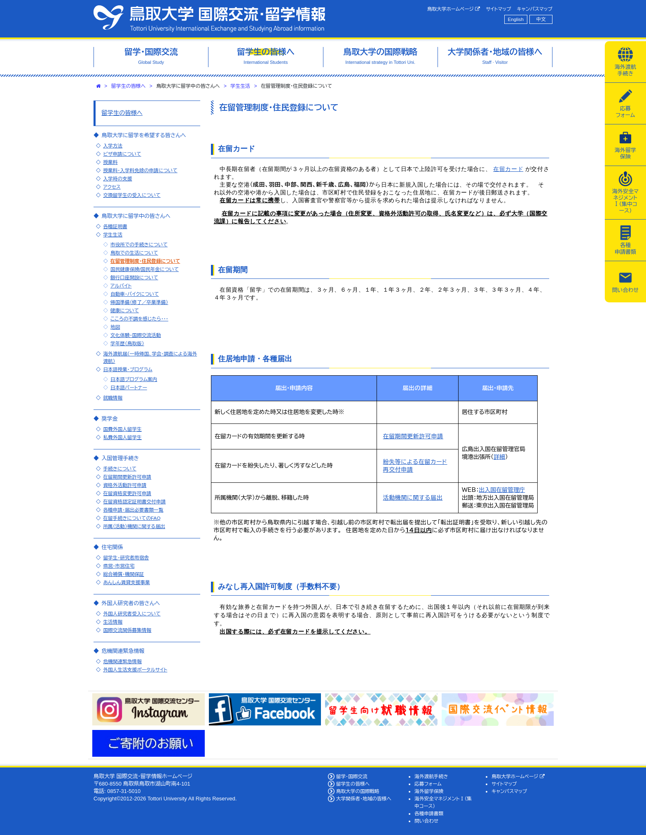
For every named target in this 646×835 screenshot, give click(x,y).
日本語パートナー (128, 387)
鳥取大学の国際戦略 (357, 791)
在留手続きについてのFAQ (131, 518)
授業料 (110, 162)
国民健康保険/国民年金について (144, 269)
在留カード (508, 169)
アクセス (111, 186)
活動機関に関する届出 (413, 498)
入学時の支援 (117, 178)
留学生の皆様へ (128, 86)
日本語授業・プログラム (127, 369)
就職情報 (112, 397)
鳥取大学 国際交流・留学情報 (209, 18)
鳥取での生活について (134, 252)
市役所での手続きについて (139, 244)
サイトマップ (498, 9)
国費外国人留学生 (122, 429)
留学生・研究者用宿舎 (126, 557)
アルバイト (121, 285)
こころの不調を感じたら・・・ (139, 318)
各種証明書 (115, 226)
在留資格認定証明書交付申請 (134, 501)
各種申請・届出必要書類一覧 (133, 509)
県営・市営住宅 (118, 565)
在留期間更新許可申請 (413, 436)
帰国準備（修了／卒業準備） (139, 302)
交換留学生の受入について (131, 195)
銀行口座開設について (134, 277)
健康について (124, 310)
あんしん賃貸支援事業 (126, 582)
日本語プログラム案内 (133, 379)
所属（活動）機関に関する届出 (134, 526)
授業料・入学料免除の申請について (140, 170)
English (516, 19)
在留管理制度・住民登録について (145, 261)
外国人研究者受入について (131, 613)
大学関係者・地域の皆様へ (363, 798)
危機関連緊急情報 (122, 661)
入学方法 (112, 145)
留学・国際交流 (351, 776)
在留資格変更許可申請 (127, 493)
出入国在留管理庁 (502, 490)
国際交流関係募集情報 (127, 630)
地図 (115, 327)
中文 (541, 19)
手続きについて (119, 468)
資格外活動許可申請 (124, 485)
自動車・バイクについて (134, 294)
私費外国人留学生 (122, 437)
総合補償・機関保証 (123, 574)
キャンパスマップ (534, 9)
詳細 (499, 457)
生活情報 (112, 621)
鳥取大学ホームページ (453, 9)
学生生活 (240, 86)
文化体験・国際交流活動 (135, 335)
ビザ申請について (122, 154)
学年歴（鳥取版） (127, 343)
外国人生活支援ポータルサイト (135, 669)
